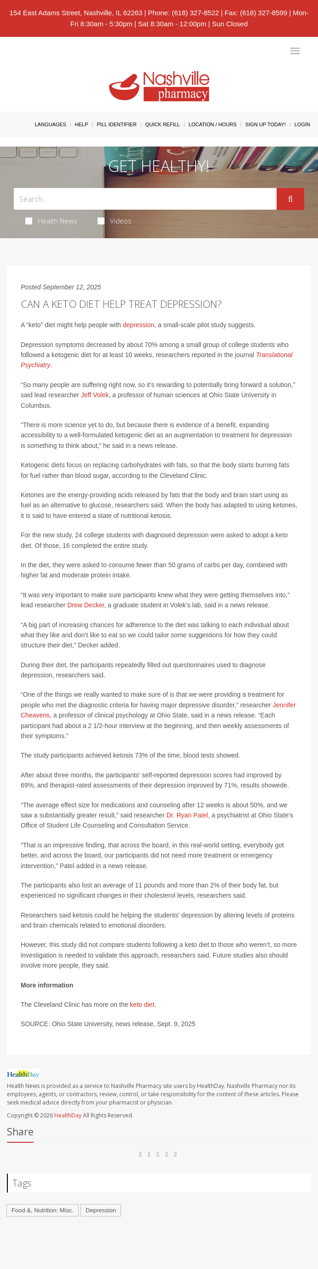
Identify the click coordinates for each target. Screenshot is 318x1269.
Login (302, 124)
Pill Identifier (116, 124)
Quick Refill (162, 124)
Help (81, 124)
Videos (115, 220)
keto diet (142, 1004)
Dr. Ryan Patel (187, 815)
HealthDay (67, 1115)
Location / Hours (213, 124)
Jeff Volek (94, 395)
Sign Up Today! (265, 124)
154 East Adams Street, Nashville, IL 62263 (76, 13)
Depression (101, 1210)
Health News (51, 220)
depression (139, 325)
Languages (50, 124)
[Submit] (290, 199)
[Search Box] (145, 199)
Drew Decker (85, 605)
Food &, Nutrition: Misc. (43, 1210)
